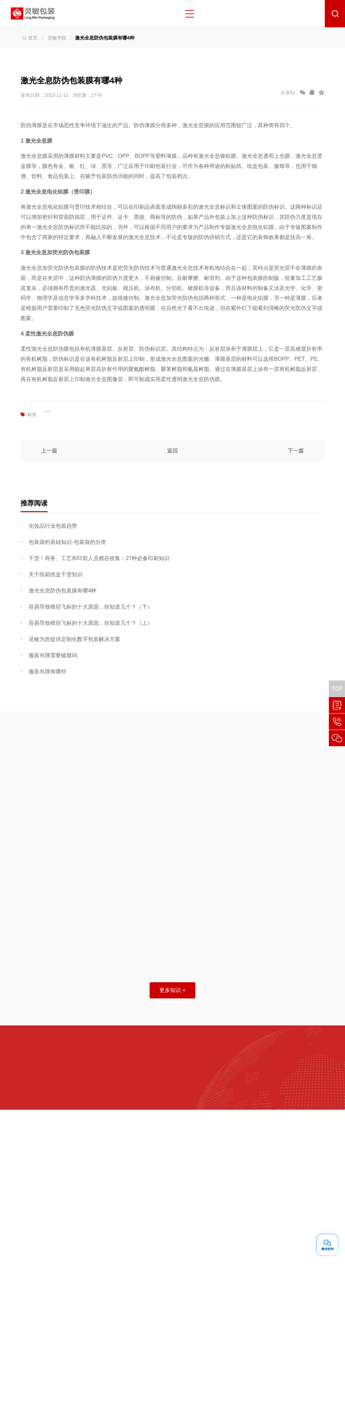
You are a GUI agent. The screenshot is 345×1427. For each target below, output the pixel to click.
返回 (172, 451)
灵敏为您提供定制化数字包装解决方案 (74, 639)
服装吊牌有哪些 (47, 671)
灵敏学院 (57, 37)
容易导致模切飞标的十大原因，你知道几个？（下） (91, 607)
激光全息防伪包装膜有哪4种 (62, 590)
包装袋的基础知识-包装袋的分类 (67, 542)
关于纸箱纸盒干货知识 (56, 574)
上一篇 (49, 451)
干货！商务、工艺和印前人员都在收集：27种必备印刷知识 (99, 558)
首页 (29, 37)
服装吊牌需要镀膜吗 (53, 655)
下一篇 (296, 451)
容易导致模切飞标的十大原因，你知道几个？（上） (91, 623)
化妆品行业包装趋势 (53, 526)
